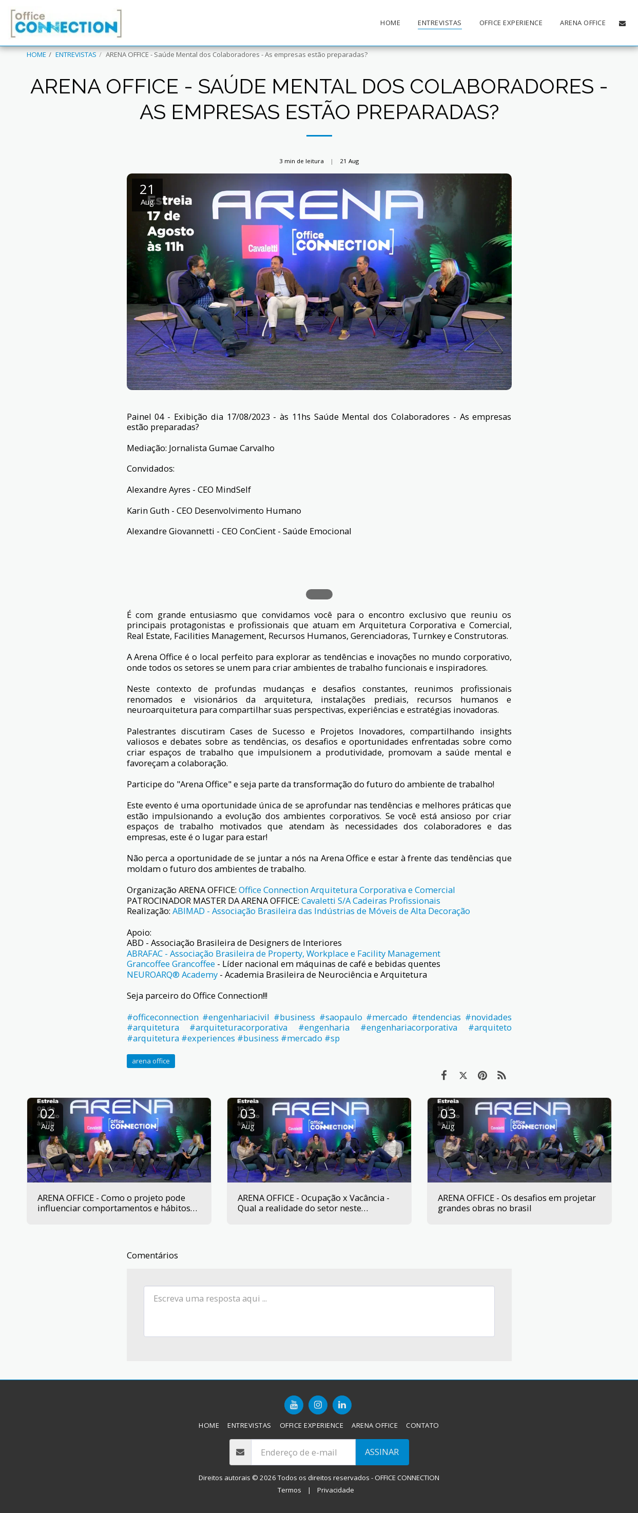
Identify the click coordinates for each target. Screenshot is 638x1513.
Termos (289, 1490)
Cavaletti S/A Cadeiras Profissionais (370, 900)
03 (248, 1117)
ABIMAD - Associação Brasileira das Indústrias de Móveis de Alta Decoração (321, 911)
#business (294, 1017)
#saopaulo (340, 1017)
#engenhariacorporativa (408, 1027)
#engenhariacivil (235, 1017)
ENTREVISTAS (75, 54)
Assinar (382, 1452)
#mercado (387, 1017)
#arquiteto (490, 1027)
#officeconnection (163, 1017)
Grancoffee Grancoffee (171, 963)
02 (47, 1117)
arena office (151, 1060)
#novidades (488, 1017)
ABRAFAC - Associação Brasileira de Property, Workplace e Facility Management (283, 953)
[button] (622, 23)
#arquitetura (153, 1027)
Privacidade (335, 1490)
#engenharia (324, 1027)
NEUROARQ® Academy (172, 974)
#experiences (208, 1038)
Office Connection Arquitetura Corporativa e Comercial (347, 890)
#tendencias (436, 1017)
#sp (332, 1038)
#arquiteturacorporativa (238, 1027)
